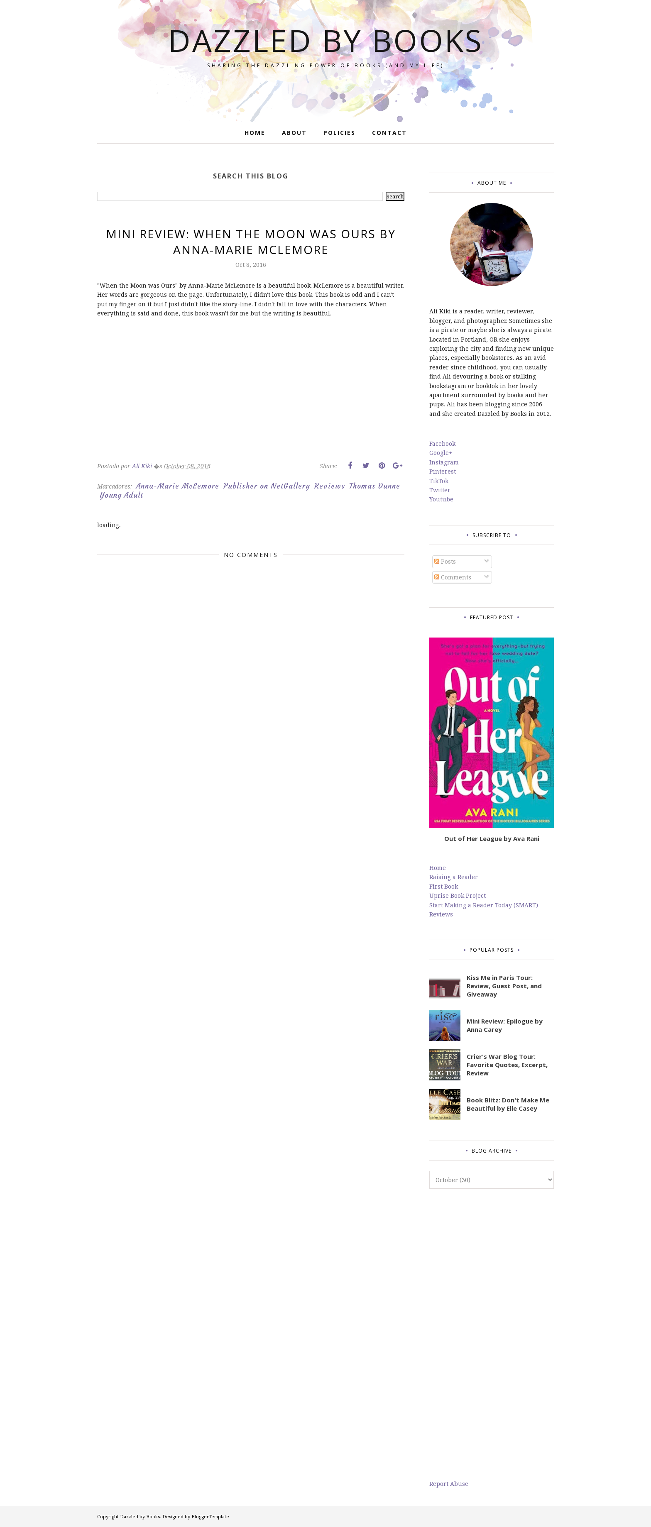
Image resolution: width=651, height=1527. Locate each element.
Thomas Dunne (374, 486)
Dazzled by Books (325, 40)
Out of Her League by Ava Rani (491, 838)
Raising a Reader (453, 877)
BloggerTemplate (210, 1516)
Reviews (329, 486)
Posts (445, 561)
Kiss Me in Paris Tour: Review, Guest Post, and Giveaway (504, 985)
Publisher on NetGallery (266, 486)
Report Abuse (448, 1484)
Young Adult (121, 495)
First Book (443, 886)
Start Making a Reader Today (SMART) (483, 905)
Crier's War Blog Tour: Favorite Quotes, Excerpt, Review (507, 1064)
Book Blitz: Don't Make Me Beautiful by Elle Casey (508, 1104)
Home (437, 868)
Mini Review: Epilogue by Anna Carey (505, 1025)
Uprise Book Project (457, 895)
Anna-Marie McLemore (177, 486)
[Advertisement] (491, 1334)
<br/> (122, 396)
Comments (452, 577)
